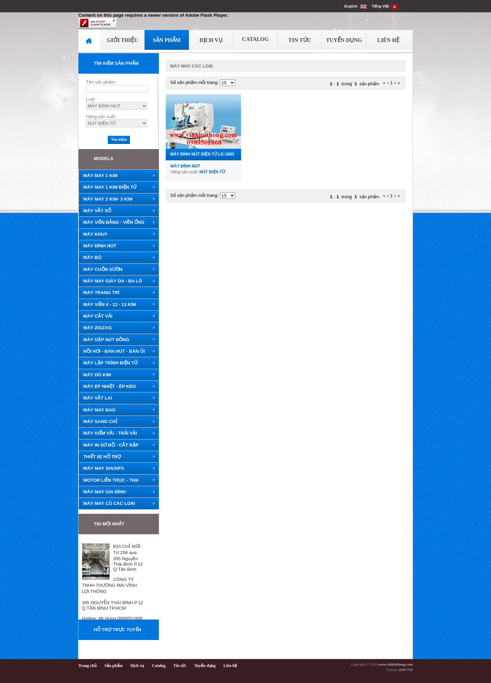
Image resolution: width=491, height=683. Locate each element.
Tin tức (180, 665)
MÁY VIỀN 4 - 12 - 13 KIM (116, 304)
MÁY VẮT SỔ (116, 211)
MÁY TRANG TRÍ (116, 292)
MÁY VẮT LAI (116, 398)
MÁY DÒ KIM (116, 375)
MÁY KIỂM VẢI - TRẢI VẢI (116, 433)
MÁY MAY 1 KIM (116, 175)
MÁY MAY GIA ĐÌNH (116, 492)
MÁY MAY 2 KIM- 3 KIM (116, 199)
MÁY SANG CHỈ (116, 421)
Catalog (255, 39)
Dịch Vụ (211, 40)
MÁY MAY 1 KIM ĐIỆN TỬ (116, 187)
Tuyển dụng (205, 665)
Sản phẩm (113, 665)
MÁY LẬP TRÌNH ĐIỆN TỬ (116, 363)
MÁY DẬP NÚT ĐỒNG (116, 340)
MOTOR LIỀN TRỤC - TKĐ (116, 480)
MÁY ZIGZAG (116, 328)
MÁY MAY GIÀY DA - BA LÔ (116, 281)
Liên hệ (230, 665)
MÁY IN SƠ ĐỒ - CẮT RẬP (116, 445)
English (355, 6)
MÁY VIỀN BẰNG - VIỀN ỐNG (116, 222)
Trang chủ (87, 665)
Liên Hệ (388, 40)
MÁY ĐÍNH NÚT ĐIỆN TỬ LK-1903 (202, 154)
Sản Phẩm (167, 40)
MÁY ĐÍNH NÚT (116, 246)
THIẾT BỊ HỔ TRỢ (116, 457)
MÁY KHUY (116, 234)
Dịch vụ (137, 665)
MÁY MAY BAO (116, 410)
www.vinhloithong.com (395, 664)
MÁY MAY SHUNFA (116, 468)
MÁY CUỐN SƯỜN (116, 269)
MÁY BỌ (116, 257)
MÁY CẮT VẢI (116, 316)
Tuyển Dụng (344, 40)
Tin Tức (299, 40)
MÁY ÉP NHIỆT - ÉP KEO (116, 386)
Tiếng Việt (385, 6)
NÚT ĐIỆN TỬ (212, 172)
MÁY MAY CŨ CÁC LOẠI (116, 503)
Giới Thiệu (122, 40)
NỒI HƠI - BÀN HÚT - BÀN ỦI (116, 351)
